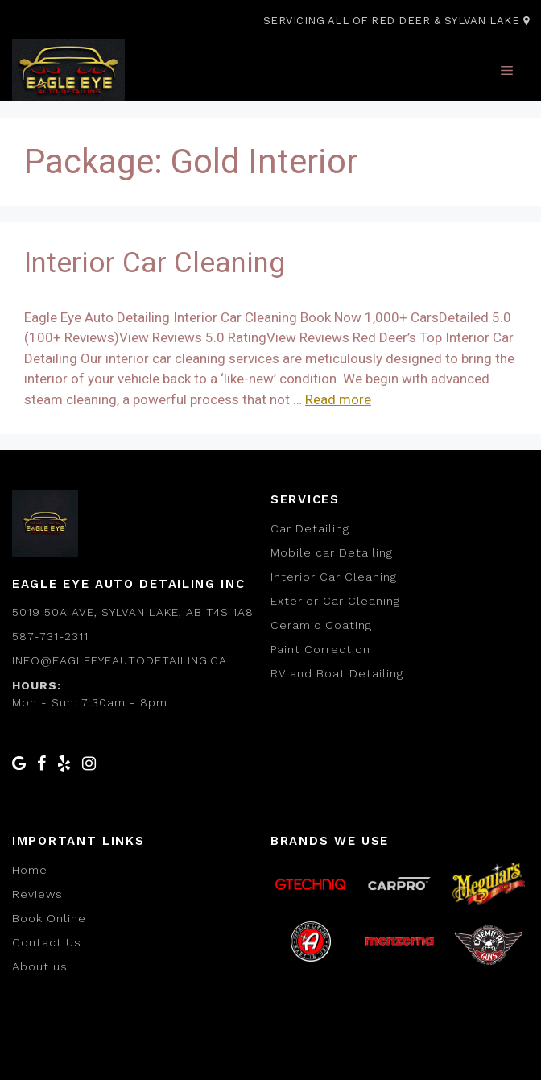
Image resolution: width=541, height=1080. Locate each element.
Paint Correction (320, 649)
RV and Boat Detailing (336, 673)
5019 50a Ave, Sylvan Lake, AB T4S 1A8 (133, 612)
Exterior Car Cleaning (335, 600)
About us (40, 966)
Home (29, 869)
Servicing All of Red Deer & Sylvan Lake (396, 20)
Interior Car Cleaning (154, 262)
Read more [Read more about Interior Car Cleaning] (338, 399)
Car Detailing (309, 528)
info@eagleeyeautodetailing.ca (119, 660)
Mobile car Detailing (331, 552)
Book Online (49, 918)
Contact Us (46, 942)
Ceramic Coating (321, 625)
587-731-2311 (50, 636)
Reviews (37, 894)
